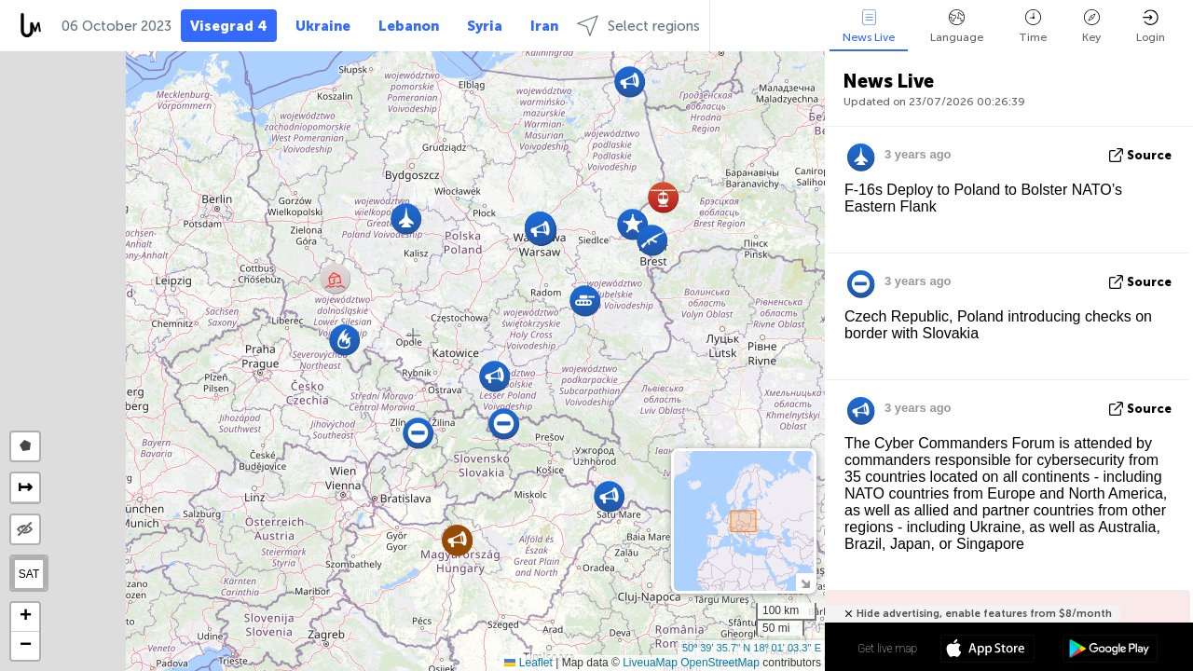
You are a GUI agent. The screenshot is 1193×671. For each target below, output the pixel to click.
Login (1150, 26)
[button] (663, 197)
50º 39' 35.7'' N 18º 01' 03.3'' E (751, 647)
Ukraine (322, 26)
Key (1091, 26)
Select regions (638, 25)
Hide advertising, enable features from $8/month (984, 614)
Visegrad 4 (228, 26)
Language (956, 26)
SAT (29, 574)
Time (1033, 26)
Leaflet (528, 662)
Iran (544, 26)
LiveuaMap (650, 662)
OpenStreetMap (720, 662)
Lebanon (408, 26)
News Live (869, 26)
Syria (484, 26)
